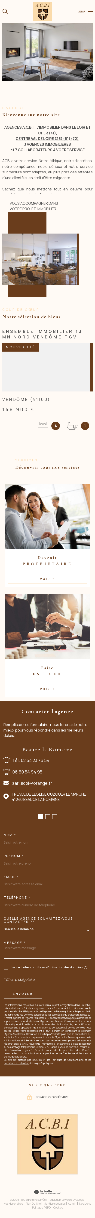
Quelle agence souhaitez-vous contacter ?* (38, 920)
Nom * (10, 835)
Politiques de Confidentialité (67, 1059)
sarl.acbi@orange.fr (32, 783)
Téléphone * (17, 897)
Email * (11, 876)
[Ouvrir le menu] (85, 11)
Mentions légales (54, 1204)
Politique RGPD (41, 1207)
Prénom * (14, 855)
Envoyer (23, 994)
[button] (40, 816)
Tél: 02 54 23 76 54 (30, 760)
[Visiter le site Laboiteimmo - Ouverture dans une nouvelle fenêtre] (47, 1192)
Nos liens (85, 1204)
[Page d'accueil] (42, 11)
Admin (72, 1204)
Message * (15, 942)
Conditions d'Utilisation (16, 1063)
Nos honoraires (13, 1204)
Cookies (58, 1207)
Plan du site (33, 1204)
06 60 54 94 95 (27, 772)
